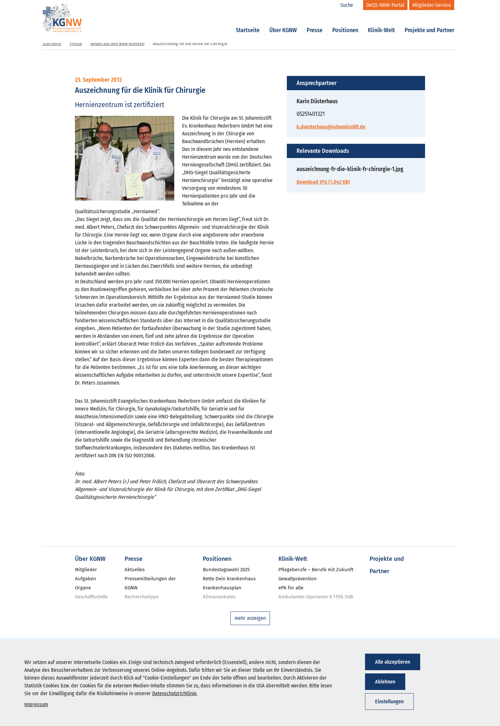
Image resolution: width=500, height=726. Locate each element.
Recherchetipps (142, 597)
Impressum (36, 704)
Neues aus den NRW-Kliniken (117, 43)
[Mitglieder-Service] (431, 5)
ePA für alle (290, 588)
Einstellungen (389, 701)
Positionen (345, 23)
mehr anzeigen (250, 618)
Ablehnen (385, 682)
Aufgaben (85, 579)
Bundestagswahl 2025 (226, 569)
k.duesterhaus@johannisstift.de (331, 127)
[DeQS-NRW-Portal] (385, 5)
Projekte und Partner (429, 23)
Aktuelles (135, 569)
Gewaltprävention (297, 579)
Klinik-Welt (381, 23)
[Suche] (350, 5)
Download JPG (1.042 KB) (323, 182)
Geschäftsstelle (91, 597)
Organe (83, 588)
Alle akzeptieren (392, 662)
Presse (315, 23)
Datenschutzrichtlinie (174, 693)
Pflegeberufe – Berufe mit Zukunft (315, 569)
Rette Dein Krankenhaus (229, 579)
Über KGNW (283, 23)
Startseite (248, 23)
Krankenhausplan (222, 588)
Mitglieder (86, 569)
